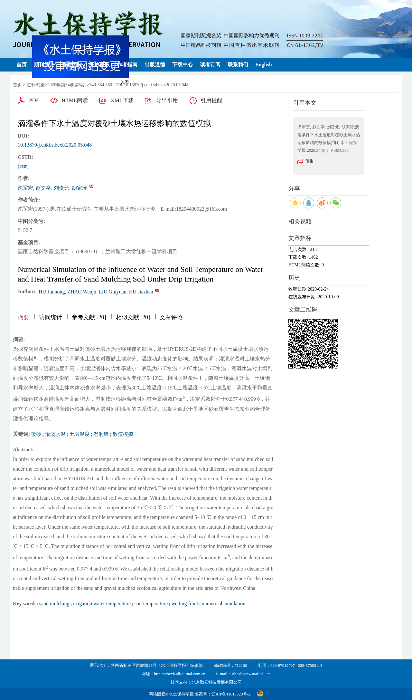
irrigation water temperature (102, 603)
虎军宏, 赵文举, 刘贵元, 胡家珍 (52, 188)
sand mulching (54, 603)
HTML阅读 (74, 100)
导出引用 (167, 100)
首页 (21, 64)
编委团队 (71, 64)
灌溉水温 (55, 434)
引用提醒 (211, 100)
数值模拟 (123, 434)
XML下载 (122, 100)
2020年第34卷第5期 (66, 84)
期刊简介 (44, 64)
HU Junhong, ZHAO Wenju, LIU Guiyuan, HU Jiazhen (96, 291)
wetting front (184, 603)
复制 (309, 161)
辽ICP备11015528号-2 (231, 694)
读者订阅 (210, 64)
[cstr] (23, 166)
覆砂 (36, 434)
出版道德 (155, 64)
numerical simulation (224, 603)
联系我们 (238, 64)
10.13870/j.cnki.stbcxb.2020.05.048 (55, 145)
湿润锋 (101, 434)
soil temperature (151, 603)
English (263, 64)
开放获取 (99, 64)
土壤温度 (79, 434)
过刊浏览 (36, 84)
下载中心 (182, 64)
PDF (34, 100)
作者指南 (127, 64)
